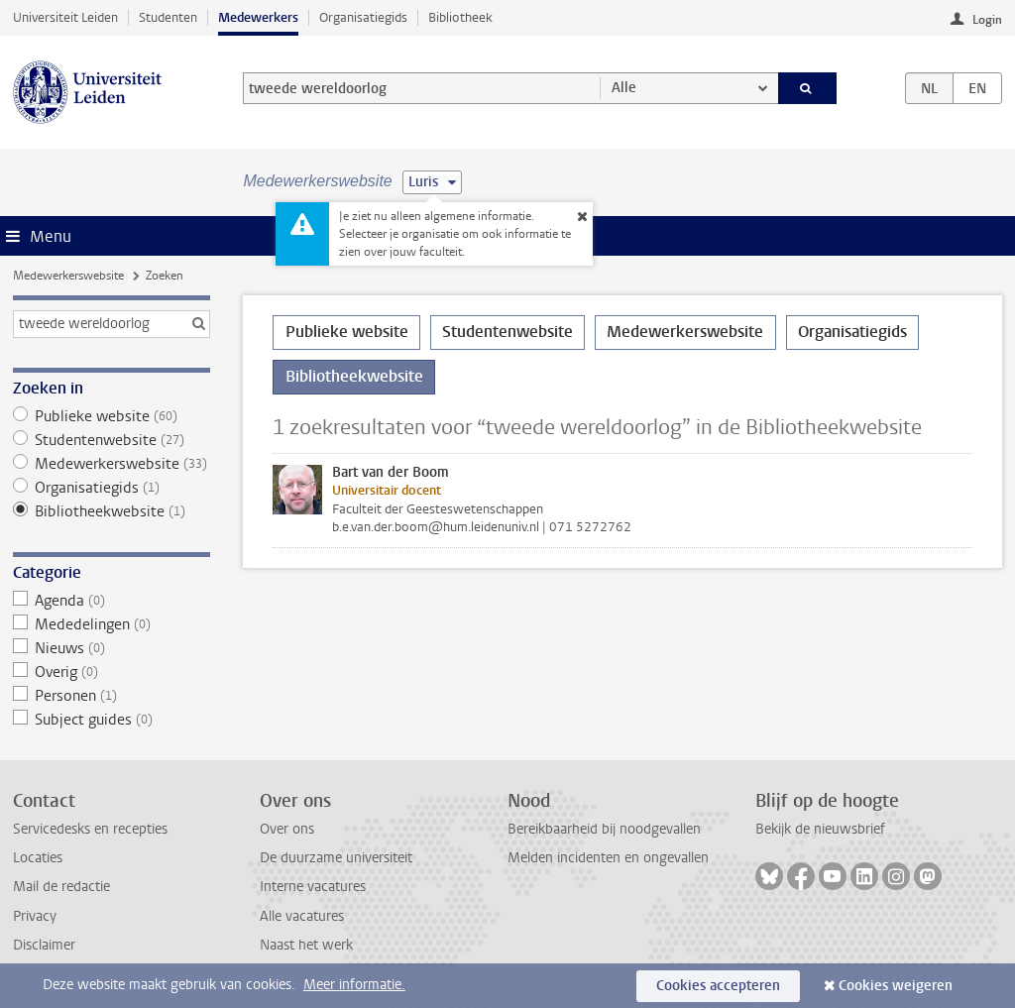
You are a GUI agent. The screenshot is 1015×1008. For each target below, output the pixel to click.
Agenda (111, 601)
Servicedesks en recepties (90, 829)
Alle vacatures (302, 916)
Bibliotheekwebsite (111, 511)
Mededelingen (111, 624)
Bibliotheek (460, 17)
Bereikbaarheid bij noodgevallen (604, 829)
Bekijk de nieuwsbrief (820, 829)
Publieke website (111, 416)
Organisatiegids (363, 17)
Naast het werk (306, 945)
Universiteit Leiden (65, 17)
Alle (624, 87)
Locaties (37, 857)
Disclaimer (44, 945)
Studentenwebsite (111, 440)
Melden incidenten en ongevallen (608, 857)
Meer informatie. (354, 984)
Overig (111, 672)
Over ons (287, 829)
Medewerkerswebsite (68, 275)
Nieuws (111, 648)
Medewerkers (258, 17)
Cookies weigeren (896, 985)
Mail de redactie (61, 886)
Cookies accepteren (718, 985)
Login (987, 20)
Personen (111, 696)
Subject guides (111, 719)
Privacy (34, 916)
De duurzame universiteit (336, 857)
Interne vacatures (313, 886)
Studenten (168, 17)
